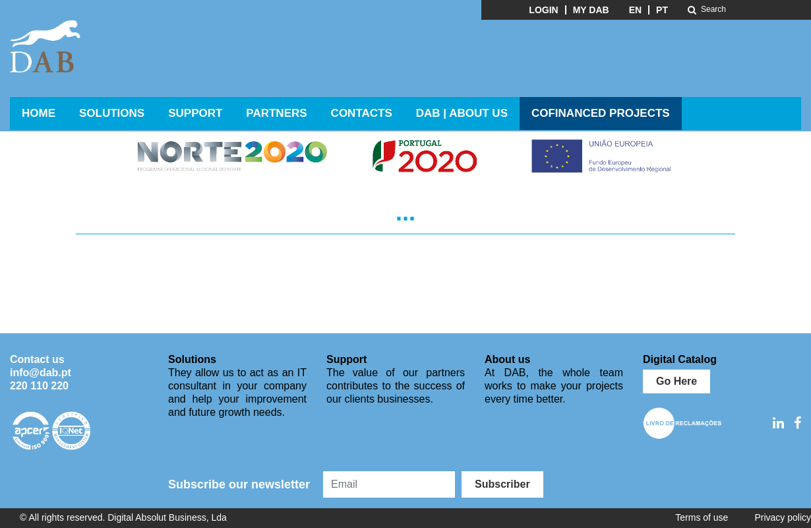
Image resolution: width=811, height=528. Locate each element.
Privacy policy (782, 517)
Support (195, 113)
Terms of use (701, 517)
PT (662, 10)
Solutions (111, 113)
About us (507, 359)
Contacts (361, 113)
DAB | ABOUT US (462, 113)
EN (635, 10)
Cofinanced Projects (600, 113)
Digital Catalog (680, 359)
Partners (276, 113)
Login (543, 10)
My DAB (591, 10)
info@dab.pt (40, 372)
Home (38, 113)
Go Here (676, 381)
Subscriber (502, 484)
